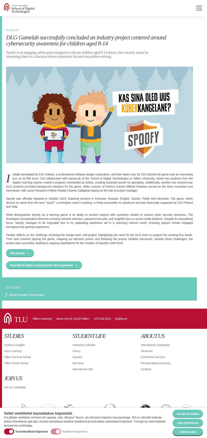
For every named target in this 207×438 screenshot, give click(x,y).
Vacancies (147, 351)
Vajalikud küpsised (74, 432)
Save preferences (188, 423)
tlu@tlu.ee (121, 318)
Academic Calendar (83, 345)
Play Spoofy (17, 253)
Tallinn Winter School (16, 363)
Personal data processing (155, 363)
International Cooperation (155, 345)
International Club (82, 369)
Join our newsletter (15, 387)
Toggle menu (199, 8)
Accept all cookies (188, 414)
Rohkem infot (188, 432)
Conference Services (153, 357)
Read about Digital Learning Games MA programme (41, 265)
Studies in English (14, 345)
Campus (77, 357)
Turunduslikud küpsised (31, 432)
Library (76, 351)
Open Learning (12, 351)
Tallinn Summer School (17, 357)
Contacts (146, 369)
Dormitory (78, 363)
